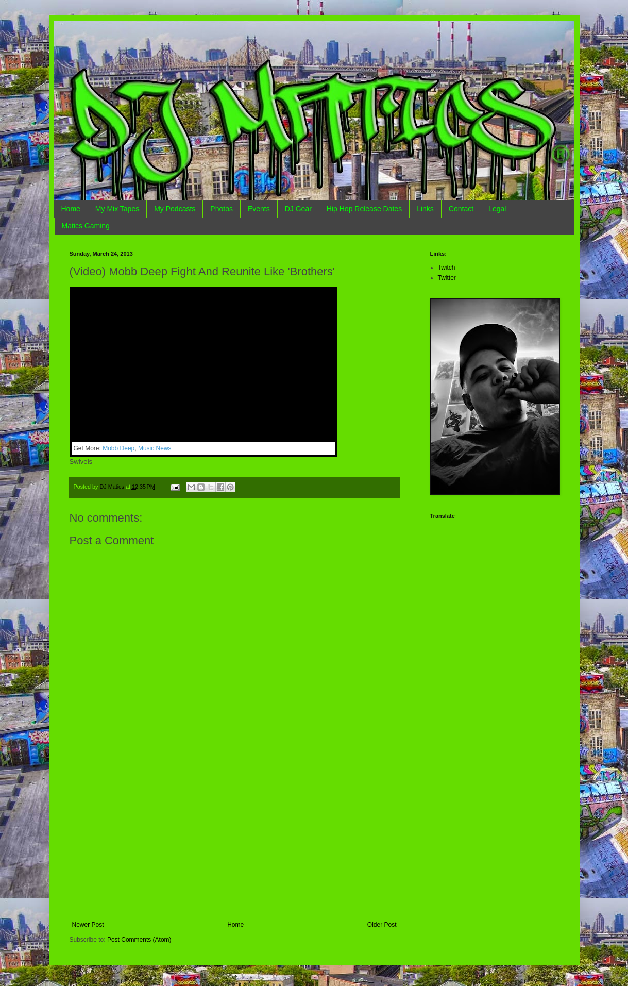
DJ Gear (298, 209)
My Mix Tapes (117, 209)
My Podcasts (174, 209)
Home (70, 209)
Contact (461, 209)
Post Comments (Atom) (139, 939)
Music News (155, 448)
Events (259, 209)
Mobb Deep (118, 448)
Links (425, 209)
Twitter (447, 277)
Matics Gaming (86, 226)
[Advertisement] (234, 843)
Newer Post (88, 924)
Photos (221, 209)
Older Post (382, 924)
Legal (497, 209)
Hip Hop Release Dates (364, 209)
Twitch (446, 267)
